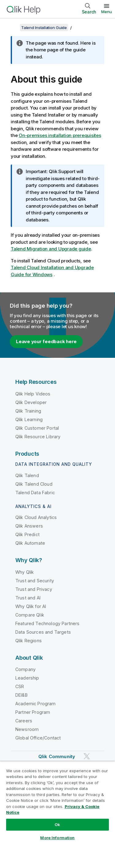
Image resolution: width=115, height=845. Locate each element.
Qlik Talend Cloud (33, 484)
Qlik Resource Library (37, 436)
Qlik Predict (27, 534)
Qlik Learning (29, 419)
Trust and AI (27, 597)
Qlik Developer (31, 402)
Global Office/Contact (38, 737)
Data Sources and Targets (43, 632)
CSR (19, 686)
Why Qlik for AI (30, 606)
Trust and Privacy (33, 589)
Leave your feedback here (46, 341)
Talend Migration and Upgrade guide (51, 249)
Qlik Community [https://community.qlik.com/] (56, 756)
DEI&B (21, 695)
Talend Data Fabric (35, 492)
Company (25, 669)
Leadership (27, 677)
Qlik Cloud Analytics (36, 517)
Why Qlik (24, 572)
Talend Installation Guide (44, 27)
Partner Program (32, 712)
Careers (23, 720)
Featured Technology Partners (47, 623)
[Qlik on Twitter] (86, 756)
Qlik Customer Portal (37, 428)
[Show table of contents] (12, 27)
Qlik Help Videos (33, 393)
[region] (57, 803)
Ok (57, 824)
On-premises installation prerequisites (60, 135)
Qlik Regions (28, 640)
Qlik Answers (29, 525)
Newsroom (27, 729)
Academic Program (35, 703)
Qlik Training (28, 410)
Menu (106, 11)
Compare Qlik (29, 614)
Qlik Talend (27, 475)
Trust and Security (34, 580)
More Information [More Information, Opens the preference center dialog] (57, 837)
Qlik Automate (30, 543)
